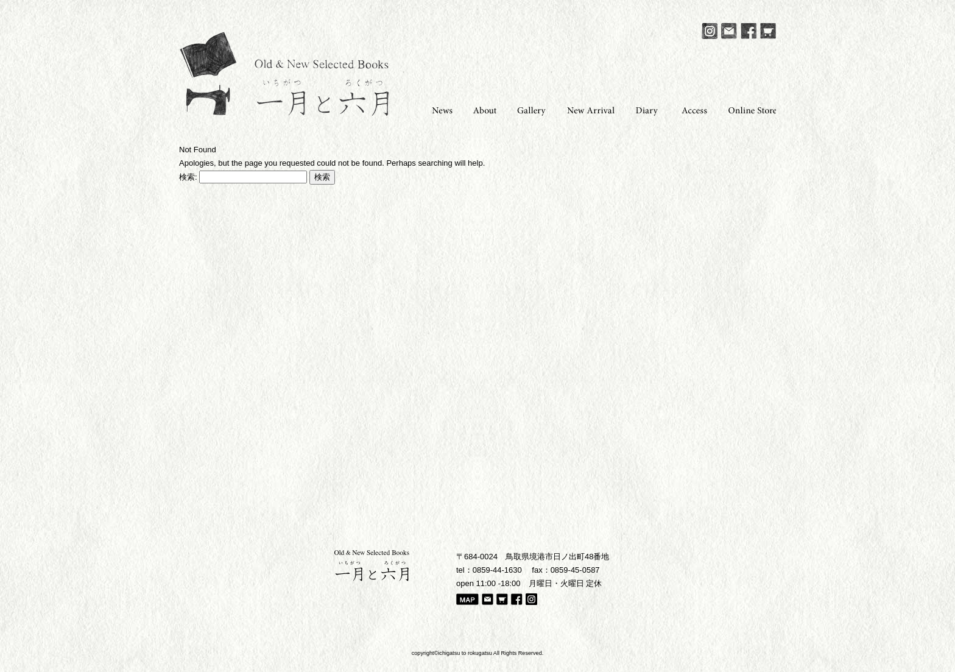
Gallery (528, 109)
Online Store (748, 109)
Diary (644, 109)
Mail (729, 31)
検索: (188, 177)
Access (690, 109)
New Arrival (587, 109)
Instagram (709, 31)
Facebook (748, 31)
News (437, 109)
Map (467, 600)
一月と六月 (284, 74)
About (481, 109)
